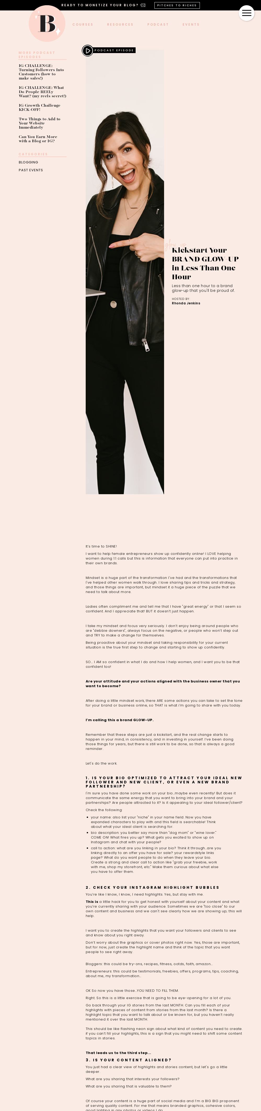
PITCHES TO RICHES (177, 5)
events (191, 24)
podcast (158, 24)
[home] (47, 23)
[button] (246, 13)
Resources (120, 24)
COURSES (83, 24)
